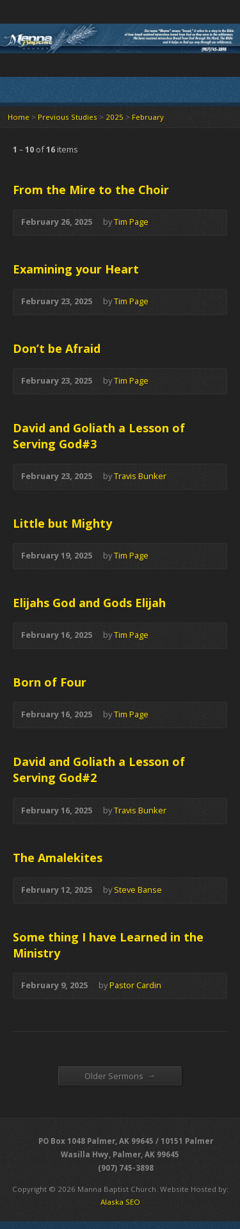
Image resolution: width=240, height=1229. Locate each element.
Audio (167, 222)
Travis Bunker (140, 476)
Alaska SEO (120, 1202)
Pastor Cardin (135, 985)
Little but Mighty (62, 523)
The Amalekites (57, 857)
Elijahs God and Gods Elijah (89, 602)
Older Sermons (120, 1076)
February (148, 117)
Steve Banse (138, 889)
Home (18, 117)
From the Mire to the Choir (91, 189)
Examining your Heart (76, 269)
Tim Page (131, 221)
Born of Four (49, 682)
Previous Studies (67, 117)
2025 (115, 117)
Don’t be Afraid (56, 348)
